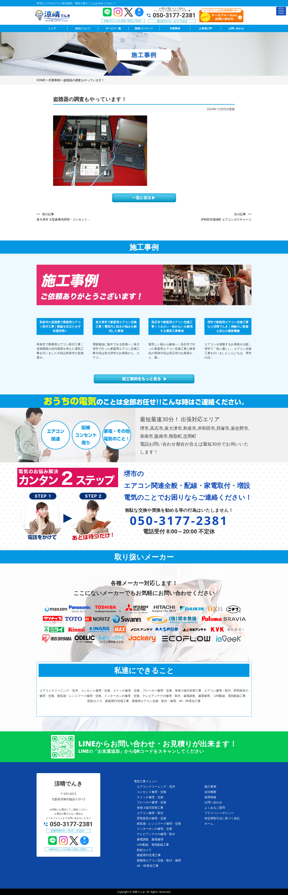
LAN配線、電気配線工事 (153, 845)
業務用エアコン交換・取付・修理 (159, 860)
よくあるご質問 (214, 808)
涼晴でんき (138, 892)
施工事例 (210, 786)
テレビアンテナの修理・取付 (156, 834)
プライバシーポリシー (219, 813)
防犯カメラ (144, 850)
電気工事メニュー (145, 781)
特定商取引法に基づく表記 (222, 818)
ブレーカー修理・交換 (151, 802)
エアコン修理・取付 (150, 813)
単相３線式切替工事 (150, 808)
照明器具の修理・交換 (151, 818)
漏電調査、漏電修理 (150, 839)
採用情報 (210, 797)
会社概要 (210, 792)
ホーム (208, 824)
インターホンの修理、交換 (154, 829)
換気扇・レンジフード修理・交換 (159, 824)
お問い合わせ (213, 802)
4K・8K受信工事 (148, 866)
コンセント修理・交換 (151, 792)
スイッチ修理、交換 (150, 797)
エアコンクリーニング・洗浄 (156, 786)
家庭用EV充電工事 (149, 855)
